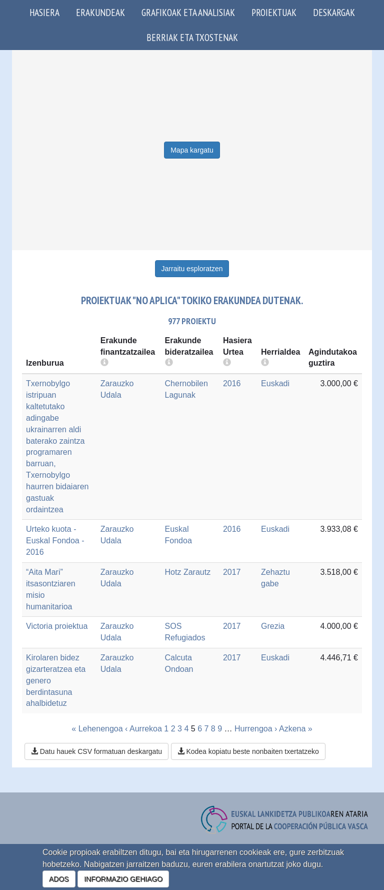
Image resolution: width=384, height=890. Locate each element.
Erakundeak (100, 12)
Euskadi (275, 383)
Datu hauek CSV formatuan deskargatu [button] (96, 751)
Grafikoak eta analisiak (188, 12)
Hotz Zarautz (188, 572)
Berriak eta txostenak (192, 37)
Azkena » (295, 728)
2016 (232, 383)
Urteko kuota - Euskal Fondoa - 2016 (55, 540)
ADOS (59, 879)
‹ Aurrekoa (143, 728)
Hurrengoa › (255, 728)
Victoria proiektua (57, 626)
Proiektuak (274, 12)
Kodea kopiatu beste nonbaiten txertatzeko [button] (248, 751)
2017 (232, 572)
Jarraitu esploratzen (192, 269)
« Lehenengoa (97, 728)
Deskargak (334, 12)
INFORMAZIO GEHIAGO (123, 879)
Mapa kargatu (192, 150)
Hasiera (45, 12)
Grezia (272, 626)
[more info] (227, 363)
